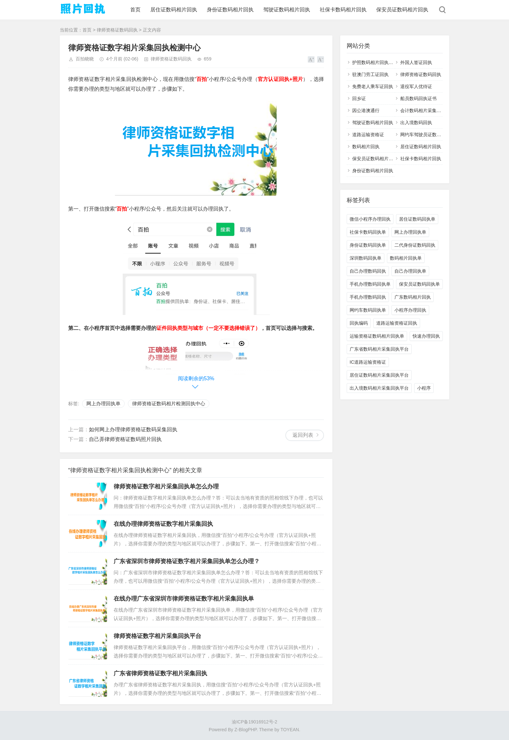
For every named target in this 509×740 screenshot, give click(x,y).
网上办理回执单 (103, 403)
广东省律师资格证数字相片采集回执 (160, 673)
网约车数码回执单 (368, 310)
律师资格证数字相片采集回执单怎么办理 (166, 486)
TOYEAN (289, 729)
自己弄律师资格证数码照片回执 (125, 439)
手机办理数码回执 (368, 297)
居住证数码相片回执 (173, 9)
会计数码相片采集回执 (423, 110)
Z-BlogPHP (245, 729)
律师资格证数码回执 (117, 29)
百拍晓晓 (85, 58)
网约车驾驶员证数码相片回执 (429, 134)
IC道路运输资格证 (368, 362)
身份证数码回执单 (368, 245)
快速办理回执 (426, 336)
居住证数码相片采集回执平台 (379, 375)
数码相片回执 (365, 146)
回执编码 (359, 323)
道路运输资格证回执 (396, 323)
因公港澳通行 (365, 110)
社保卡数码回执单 (368, 232)
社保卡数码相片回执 (343, 9)
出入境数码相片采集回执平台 (379, 388)
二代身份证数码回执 (414, 245)
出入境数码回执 (416, 122)
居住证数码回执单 (417, 219)
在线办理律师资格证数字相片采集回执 (163, 524)
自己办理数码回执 (368, 271)
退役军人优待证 (416, 86)
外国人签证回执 (416, 62)
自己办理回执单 (410, 271)
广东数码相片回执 (412, 297)
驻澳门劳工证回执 (370, 74)
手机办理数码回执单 (370, 284)
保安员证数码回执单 (419, 284)
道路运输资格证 (368, 134)
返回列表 (302, 435)
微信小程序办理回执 (370, 219)
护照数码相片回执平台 (375, 62)
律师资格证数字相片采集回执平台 (157, 636)
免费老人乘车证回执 (372, 86)
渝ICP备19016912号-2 (254, 721)
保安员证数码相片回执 (402, 9)
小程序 (424, 388)
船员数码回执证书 (418, 98)
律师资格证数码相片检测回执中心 (168, 403)
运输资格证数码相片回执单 (377, 336)
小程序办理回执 (410, 310)
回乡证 (359, 98)
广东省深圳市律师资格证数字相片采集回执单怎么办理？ (187, 561)
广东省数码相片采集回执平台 (379, 349)
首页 (135, 9)
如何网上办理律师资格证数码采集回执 (133, 429)
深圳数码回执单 (365, 258)
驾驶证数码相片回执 (286, 9)
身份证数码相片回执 (230, 9)
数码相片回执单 (406, 258)
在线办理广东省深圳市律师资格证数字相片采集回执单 (184, 598)
